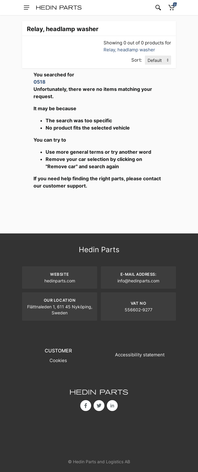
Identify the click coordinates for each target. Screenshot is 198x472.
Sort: (136, 60)
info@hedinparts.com (138, 280)
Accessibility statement (139, 355)
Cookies (58, 360)
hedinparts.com (59, 280)
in (112, 406)
